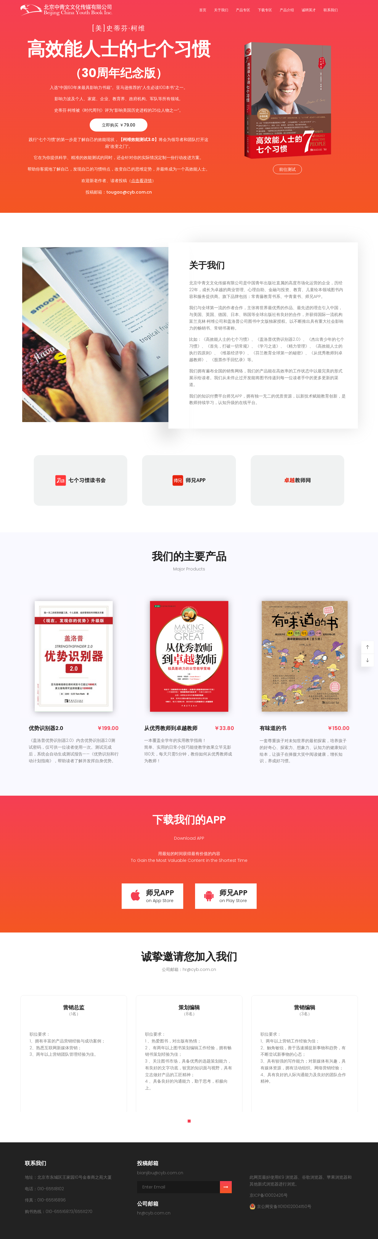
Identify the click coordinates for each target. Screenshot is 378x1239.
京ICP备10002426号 (269, 1195)
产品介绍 (287, 9)
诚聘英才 (309, 9)
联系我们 (331, 9)
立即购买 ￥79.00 (118, 125)
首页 (202, 9)
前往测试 (287, 169)
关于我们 (221, 9)
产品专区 (243, 9)
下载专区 (265, 9)
